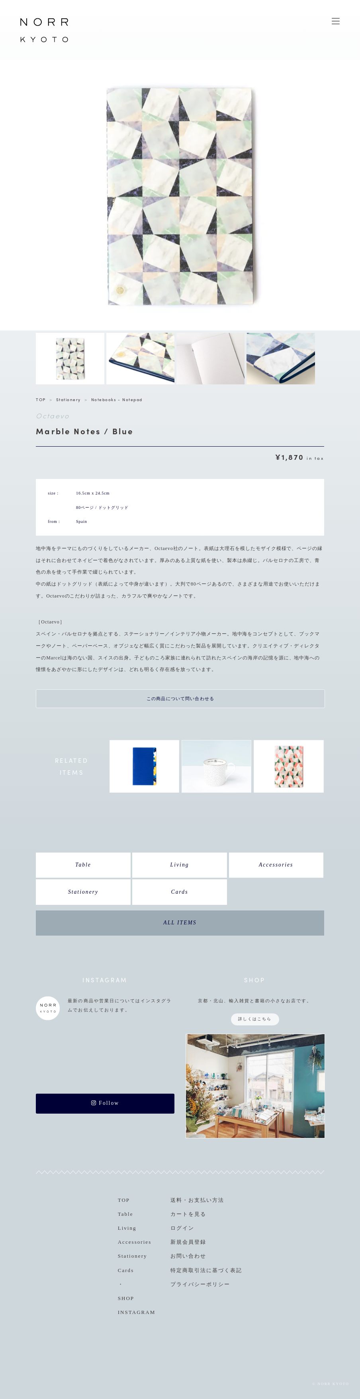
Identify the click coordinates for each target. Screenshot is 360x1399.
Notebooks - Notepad (117, 399)
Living (179, 865)
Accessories (276, 865)
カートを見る (188, 1214)
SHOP (126, 1298)
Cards (179, 892)
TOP (41, 399)
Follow (105, 1103)
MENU (336, 21)
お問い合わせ (188, 1256)
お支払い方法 (206, 1200)
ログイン (182, 1228)
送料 (176, 1200)
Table (83, 865)
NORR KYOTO (44, 42)
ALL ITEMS (179, 923)
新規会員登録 (188, 1242)
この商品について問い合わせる (180, 698)
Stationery (68, 399)
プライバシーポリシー (200, 1284)
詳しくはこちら (255, 1019)
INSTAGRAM (137, 1312)
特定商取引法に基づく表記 (206, 1270)
